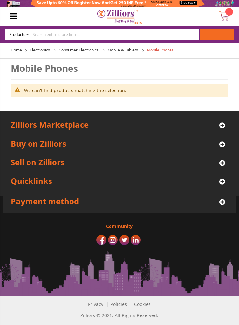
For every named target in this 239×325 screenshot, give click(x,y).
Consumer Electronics (79, 49)
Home (16, 49)
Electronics (40, 49)
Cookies (142, 304)
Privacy (95, 304)
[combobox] (115, 34)
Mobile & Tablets (123, 49)
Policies (118, 304)
